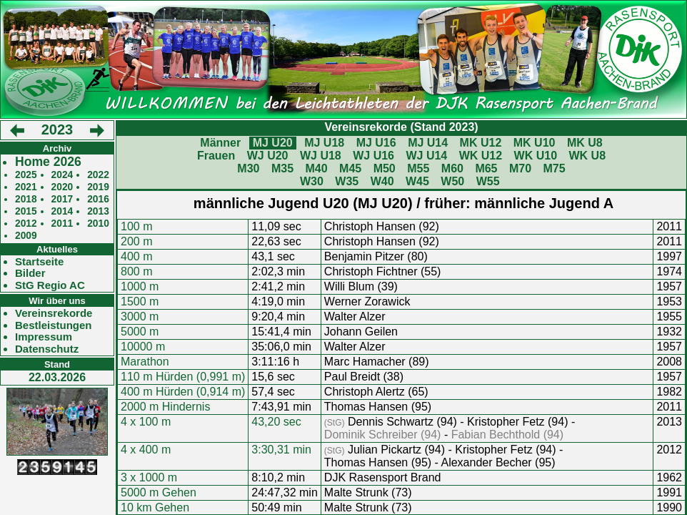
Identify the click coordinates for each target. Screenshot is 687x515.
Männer (220, 143)
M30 (248, 168)
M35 (282, 168)
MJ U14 (428, 143)
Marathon (145, 361)
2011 (62, 223)
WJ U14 (426, 155)
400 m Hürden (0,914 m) (183, 392)
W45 (417, 181)
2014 (62, 211)
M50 (384, 168)
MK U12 (481, 143)
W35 (346, 181)
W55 (488, 181)
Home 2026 (48, 162)
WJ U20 (268, 155)
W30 (312, 181)
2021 (26, 187)
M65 (486, 168)
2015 (26, 211)
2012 (26, 223)
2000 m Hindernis (165, 407)
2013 (98, 211)
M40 (316, 168)
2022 (98, 175)
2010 (98, 223)
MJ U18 (324, 143)
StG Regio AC (50, 285)
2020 (62, 187)
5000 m (140, 331)
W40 (382, 181)
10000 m (143, 346)
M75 (554, 168)
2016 (98, 199)
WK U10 (535, 155)
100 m (136, 226)
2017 (62, 199)
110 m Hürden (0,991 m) (183, 377)
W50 (452, 181)
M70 (520, 168)
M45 (350, 168)
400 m (136, 256)
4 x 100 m (146, 422)
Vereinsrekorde (53, 313)
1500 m (140, 301)
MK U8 (585, 143)
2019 (98, 187)
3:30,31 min (281, 449)
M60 (452, 168)
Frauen (216, 155)
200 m (136, 241)
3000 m (140, 316)
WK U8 (587, 155)
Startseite (39, 262)
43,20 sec (276, 422)
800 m (136, 271)
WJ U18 (320, 155)
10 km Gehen (155, 507)
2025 (26, 175)
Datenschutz (47, 349)
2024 (62, 175)
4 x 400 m (146, 449)
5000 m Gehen (158, 492)
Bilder (30, 273)
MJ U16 (376, 143)
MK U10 (534, 143)
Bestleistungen (53, 325)
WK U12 (480, 155)
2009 (26, 235)
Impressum (43, 337)
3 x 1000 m (149, 477)
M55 (418, 168)
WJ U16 (373, 155)
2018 (26, 199)
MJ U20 (273, 143)
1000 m (140, 286)
